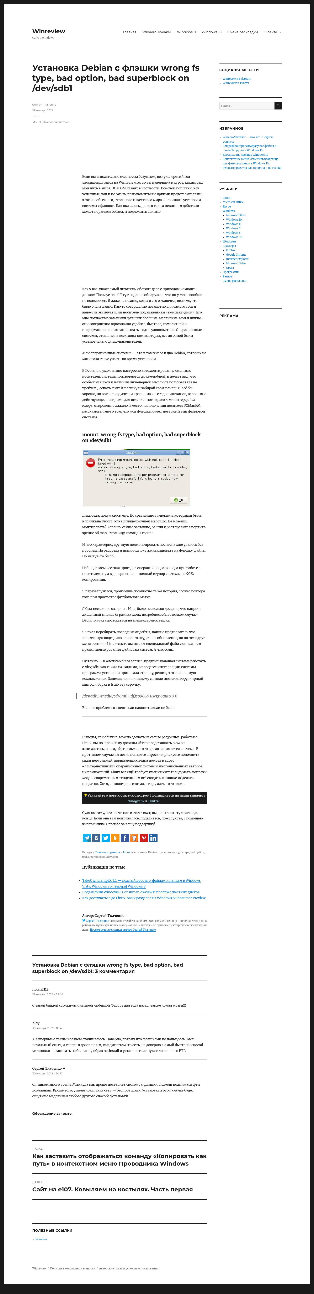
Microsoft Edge (236, 263)
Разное (227, 276)
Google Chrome (236, 254)
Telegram (136, 801)
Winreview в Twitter (236, 83)
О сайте (270, 32)
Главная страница (107, 852)
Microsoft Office (233, 202)
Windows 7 (233, 228)
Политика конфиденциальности (72, 1268)
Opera (230, 268)
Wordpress (229, 241)
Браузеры (229, 246)
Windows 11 (186, 32)
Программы (231, 272)
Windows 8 (233, 233)
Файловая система (56, 122)
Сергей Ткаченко (97, 921)
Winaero (41, 1239)
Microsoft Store (236, 215)
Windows (229, 211)
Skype (227, 206)
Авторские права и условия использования (129, 1268)
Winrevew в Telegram (237, 79)
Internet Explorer (237, 259)
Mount (37, 122)
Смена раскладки (242, 32)
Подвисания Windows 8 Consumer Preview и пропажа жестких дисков (141, 892)
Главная (130, 32)
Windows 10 (212, 32)
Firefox (230, 250)
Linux (127, 852)
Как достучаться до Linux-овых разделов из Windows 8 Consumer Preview (144, 898)
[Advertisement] (145, 138)
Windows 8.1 (234, 237)
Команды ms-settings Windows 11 (245, 155)
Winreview (48, 31)
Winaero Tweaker (156, 32)
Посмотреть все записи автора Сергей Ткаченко (123, 929)
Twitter (154, 801)
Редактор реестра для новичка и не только (252, 168)
